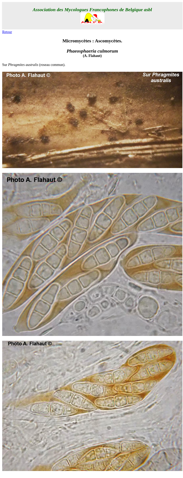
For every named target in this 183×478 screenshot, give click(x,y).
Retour (7, 32)
